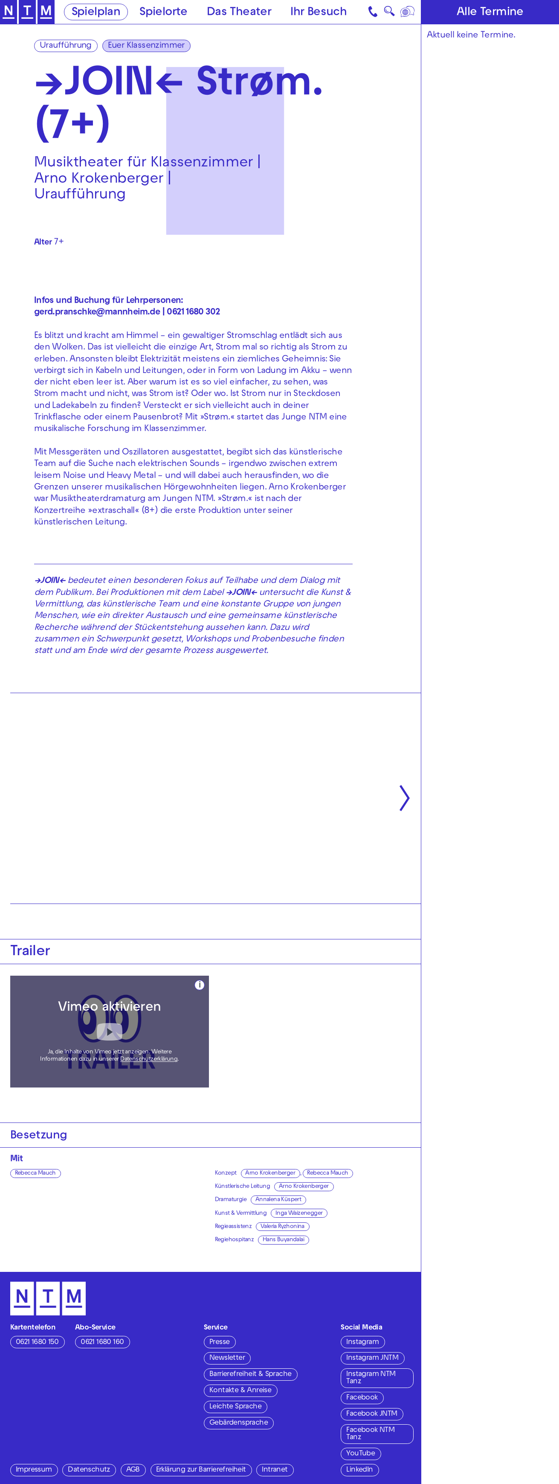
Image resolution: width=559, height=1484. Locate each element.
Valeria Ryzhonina (282, 1227)
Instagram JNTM (372, 1358)
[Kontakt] (373, 12)
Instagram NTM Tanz (370, 1378)
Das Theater (239, 12)
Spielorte (163, 12)
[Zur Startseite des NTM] (27, 12)
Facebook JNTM (371, 1414)
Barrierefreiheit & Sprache (250, 1374)
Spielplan (96, 12)
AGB (133, 1470)
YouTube (360, 1454)
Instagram (362, 1342)
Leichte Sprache (235, 1407)
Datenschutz (89, 1470)
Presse (219, 1342)
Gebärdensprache (238, 1423)
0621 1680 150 (37, 1342)
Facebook (361, 1398)
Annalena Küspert (278, 1200)
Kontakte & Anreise (240, 1391)
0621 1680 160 (102, 1342)
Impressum (34, 1470)
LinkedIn (359, 1470)
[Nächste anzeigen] (405, 798)
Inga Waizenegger (298, 1213)
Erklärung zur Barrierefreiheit (201, 1470)
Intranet (274, 1470)
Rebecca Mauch (35, 1173)
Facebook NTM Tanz (370, 1434)
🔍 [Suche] (389, 13)
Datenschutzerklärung (148, 1059)
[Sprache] (408, 12)
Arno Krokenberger (270, 1173)
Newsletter (227, 1358)
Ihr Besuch (318, 12)
